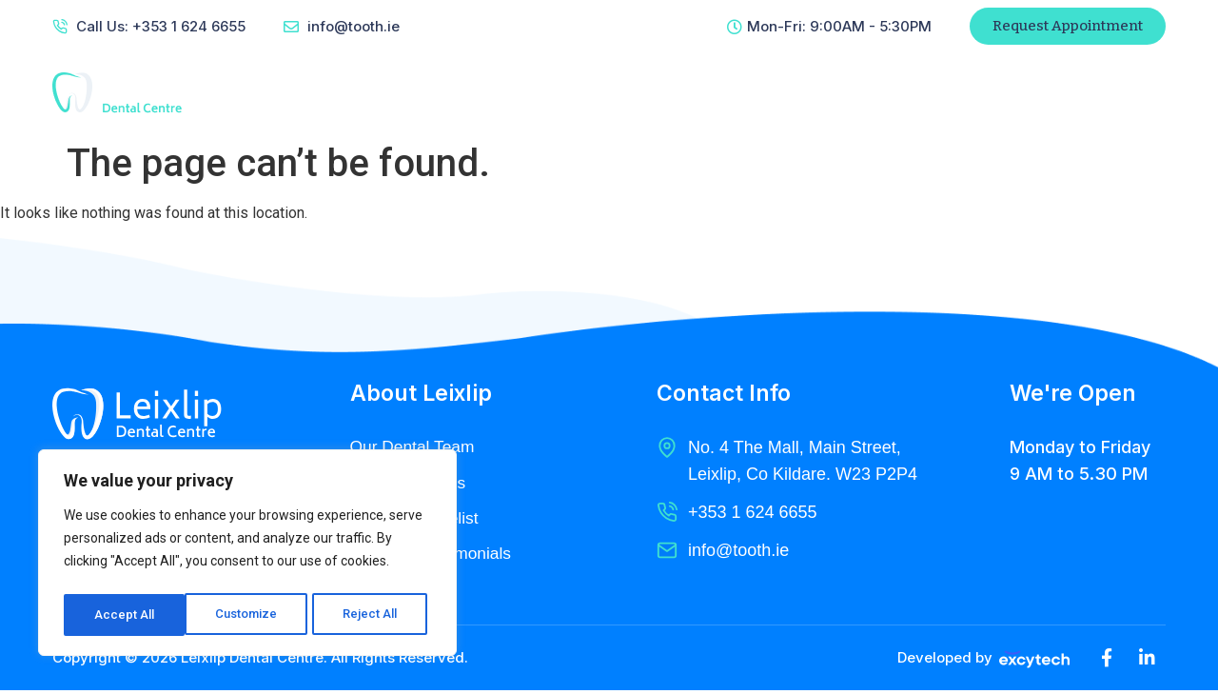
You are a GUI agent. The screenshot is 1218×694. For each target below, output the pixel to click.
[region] (247, 556)
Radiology (728, 92)
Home (427, 92)
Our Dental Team (415, 447)
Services (622, 92)
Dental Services (410, 483)
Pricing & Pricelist (416, 519)
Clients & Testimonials (434, 555)
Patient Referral (999, 92)
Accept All (372, 615)
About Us (520, 92)
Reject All (251, 615)
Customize (125, 615)
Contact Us (841, 92)
